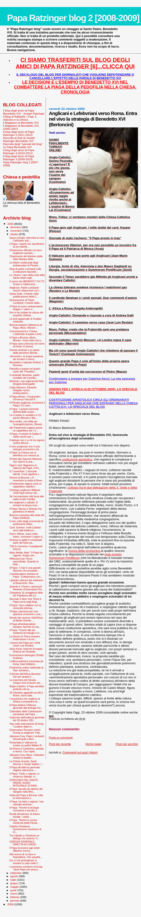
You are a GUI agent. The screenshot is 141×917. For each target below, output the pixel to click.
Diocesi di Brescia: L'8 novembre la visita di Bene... (26, 479)
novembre (16, 230)
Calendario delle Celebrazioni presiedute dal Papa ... (25, 713)
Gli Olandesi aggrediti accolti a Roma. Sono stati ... (26, 694)
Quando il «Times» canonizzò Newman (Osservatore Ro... (26, 588)
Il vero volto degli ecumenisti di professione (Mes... (26, 522)
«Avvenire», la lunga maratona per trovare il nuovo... (26, 357)
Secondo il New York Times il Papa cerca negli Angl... (25, 600)
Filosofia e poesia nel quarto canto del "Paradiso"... (24, 370)
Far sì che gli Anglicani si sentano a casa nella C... (24, 862)
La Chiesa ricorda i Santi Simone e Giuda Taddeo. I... (26, 762)
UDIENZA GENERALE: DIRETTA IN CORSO (22, 843)
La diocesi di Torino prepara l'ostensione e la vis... (24, 638)
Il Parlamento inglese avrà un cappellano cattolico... (25, 485)
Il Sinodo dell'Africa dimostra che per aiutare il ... (25, 675)
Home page (93, 744)
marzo (14, 893)
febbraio (15, 897)
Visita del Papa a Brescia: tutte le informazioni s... (26, 796)
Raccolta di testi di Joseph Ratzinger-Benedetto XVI (19, 139)
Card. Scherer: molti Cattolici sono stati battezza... (25, 529)
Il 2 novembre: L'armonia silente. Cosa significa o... (25, 472)
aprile (13, 890)
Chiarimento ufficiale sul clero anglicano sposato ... (25, 251)
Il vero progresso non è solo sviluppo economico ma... (25, 448)
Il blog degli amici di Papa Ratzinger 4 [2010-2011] (18, 152)
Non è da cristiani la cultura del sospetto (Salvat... (26, 314)
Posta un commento (61, 737)
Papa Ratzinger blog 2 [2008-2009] (73, 18)
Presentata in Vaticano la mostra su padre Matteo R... (26, 744)
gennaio (15, 900)
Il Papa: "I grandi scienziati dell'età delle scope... (23, 410)
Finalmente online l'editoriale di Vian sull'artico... (26, 669)
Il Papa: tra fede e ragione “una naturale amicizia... (26, 803)
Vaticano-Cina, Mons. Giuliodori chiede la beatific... (26, 756)
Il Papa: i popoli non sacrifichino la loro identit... (26, 245)
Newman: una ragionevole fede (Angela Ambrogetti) (26, 382)
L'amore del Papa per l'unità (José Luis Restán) (24, 644)
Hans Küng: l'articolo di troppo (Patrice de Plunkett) (25, 650)
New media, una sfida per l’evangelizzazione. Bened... (26, 423)
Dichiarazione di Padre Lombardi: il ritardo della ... (25, 301)
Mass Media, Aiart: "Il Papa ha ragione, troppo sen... (25, 554)
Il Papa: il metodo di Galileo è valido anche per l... (25, 435)
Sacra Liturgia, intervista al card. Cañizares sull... (27, 239)
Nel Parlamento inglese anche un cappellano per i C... (25, 429)
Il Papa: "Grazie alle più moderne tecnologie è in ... (25, 631)
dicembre (16, 227)
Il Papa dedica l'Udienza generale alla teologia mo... (26, 706)
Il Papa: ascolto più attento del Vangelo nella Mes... (26, 790)
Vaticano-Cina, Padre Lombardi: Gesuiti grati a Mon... (27, 737)
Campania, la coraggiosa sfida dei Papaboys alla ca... (26, 594)
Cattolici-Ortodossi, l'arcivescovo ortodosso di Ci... (25, 829)
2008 (10, 904)
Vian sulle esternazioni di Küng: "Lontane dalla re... (26, 725)
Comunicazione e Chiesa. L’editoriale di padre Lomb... (26, 332)
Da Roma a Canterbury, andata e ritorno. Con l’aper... (26, 750)
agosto (14, 876)
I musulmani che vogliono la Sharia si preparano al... (24, 700)
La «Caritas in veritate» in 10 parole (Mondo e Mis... (25, 416)
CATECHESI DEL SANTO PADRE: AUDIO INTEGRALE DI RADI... (24, 783)
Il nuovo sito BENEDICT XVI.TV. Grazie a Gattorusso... (27, 283)
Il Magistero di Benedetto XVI (21, 122)
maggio (15, 886)
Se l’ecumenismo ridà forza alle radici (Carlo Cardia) (26, 498)
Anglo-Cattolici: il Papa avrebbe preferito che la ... (26, 688)
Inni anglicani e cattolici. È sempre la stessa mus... (24, 504)
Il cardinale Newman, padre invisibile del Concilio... (24, 376)
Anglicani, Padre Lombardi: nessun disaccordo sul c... (25, 289)
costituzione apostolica (77, 459)
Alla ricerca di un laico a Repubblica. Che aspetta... (25, 855)
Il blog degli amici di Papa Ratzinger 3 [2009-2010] (18, 158)
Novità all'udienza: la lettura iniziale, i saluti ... (24, 815)
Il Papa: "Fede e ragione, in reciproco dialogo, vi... (24, 775)
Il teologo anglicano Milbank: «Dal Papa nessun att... (25, 491)
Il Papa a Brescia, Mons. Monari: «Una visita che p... (26, 339)
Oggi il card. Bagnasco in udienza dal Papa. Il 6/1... (25, 466)
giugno (14, 883)
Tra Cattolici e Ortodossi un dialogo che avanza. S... (24, 837)
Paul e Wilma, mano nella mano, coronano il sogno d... (26, 535)
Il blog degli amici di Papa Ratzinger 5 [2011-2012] (18, 133)
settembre (16, 873)
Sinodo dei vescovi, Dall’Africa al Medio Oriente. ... (26, 619)
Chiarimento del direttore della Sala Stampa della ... (25, 257)
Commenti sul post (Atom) (80, 752)
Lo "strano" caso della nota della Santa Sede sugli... (27, 276)
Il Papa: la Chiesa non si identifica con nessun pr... (25, 454)
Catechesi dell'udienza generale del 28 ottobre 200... (27, 719)
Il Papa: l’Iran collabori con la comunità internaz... (25, 606)
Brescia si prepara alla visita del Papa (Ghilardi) (26, 516)
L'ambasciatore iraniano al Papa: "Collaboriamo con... (25, 575)
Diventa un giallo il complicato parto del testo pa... (25, 541)
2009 (10, 223)
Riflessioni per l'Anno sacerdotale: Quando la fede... (23, 561)
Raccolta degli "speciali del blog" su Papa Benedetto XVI (23, 145)
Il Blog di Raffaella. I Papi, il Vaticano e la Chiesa (19, 118)
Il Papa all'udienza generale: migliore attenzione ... (25, 769)
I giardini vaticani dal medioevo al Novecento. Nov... (26, 581)
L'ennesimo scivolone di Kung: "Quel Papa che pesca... (26, 868)
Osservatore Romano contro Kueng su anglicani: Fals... (25, 731)
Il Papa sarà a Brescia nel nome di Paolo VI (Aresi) (27, 345)
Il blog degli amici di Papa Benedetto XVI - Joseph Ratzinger (24, 112)
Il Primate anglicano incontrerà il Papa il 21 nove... (27, 404)
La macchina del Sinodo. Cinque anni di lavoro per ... (26, 681)
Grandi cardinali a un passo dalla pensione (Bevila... (24, 351)
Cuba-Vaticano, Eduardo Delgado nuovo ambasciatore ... (22, 390)
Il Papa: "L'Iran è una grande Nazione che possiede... (25, 569)
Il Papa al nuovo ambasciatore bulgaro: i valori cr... (26, 308)
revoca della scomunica (84, 551)
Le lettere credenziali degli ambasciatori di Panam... (24, 264)
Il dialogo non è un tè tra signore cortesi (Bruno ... (27, 441)
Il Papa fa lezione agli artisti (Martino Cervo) (24, 849)
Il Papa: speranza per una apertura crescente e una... (25, 613)
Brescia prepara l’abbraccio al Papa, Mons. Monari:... (25, 326)
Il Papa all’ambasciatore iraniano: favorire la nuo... (25, 625)
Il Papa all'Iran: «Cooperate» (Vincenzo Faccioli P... (25, 398)
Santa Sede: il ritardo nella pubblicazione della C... (23, 295)
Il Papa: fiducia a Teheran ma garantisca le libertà (25, 510)
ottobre (14, 234)
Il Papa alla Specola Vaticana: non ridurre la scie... (25, 460)
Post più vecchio (127, 744)
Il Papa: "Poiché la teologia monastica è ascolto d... (24, 809)
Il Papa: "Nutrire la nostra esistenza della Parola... (24, 821)
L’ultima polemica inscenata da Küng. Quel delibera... (26, 662)
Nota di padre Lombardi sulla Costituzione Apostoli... (25, 270)
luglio (13, 879)
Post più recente (60, 744)
